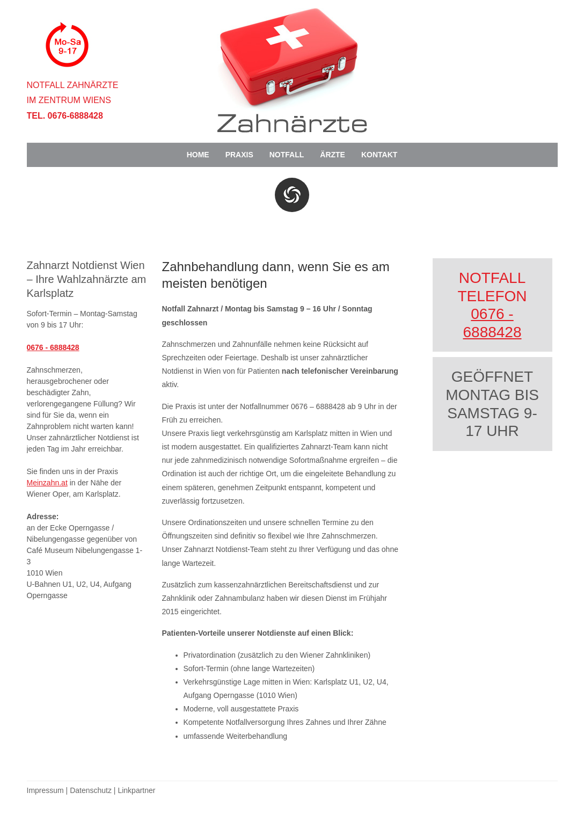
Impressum (45, 790)
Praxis (239, 154)
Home (198, 154)
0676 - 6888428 (53, 347)
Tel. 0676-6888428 (65, 115)
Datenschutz (91, 790)
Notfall (286, 154)
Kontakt (379, 154)
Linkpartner (136, 790)
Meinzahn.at (47, 482)
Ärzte (332, 154)
